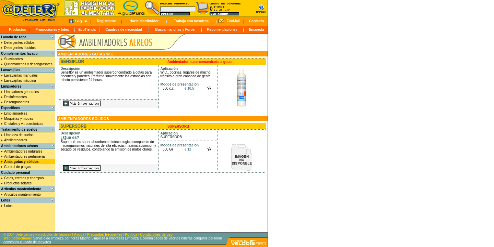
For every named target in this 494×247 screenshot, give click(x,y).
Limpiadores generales (21, 92)
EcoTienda (86, 29)
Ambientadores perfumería (24, 156)
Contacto (256, 21)
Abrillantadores (15, 140)
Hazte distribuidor (143, 21)
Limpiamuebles (15, 113)
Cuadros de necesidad (123, 29)
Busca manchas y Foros (175, 29)
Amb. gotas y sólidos (21, 162)
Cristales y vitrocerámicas (23, 124)
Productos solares (18, 183)
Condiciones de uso (156, 234)
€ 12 (188, 149)
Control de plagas (17, 167)
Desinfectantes (15, 97)
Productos (17, 29)
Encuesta (256, 29)
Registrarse (106, 21)
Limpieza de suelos (19, 135)
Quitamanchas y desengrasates (28, 64)
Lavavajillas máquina (20, 80)
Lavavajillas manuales (21, 75)
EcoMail (233, 21)
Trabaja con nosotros (191, 21)
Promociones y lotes (52, 29)
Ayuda (79, 234)
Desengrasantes (16, 102)
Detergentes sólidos (19, 42)
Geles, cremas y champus (24, 178)
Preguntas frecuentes (104, 234)
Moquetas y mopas (18, 118)
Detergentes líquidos (20, 48)
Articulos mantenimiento (22, 194)
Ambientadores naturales (23, 151)
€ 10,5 (189, 88)
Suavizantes (13, 59)
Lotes (8, 206)
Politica (131, 234)
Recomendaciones (222, 29)
